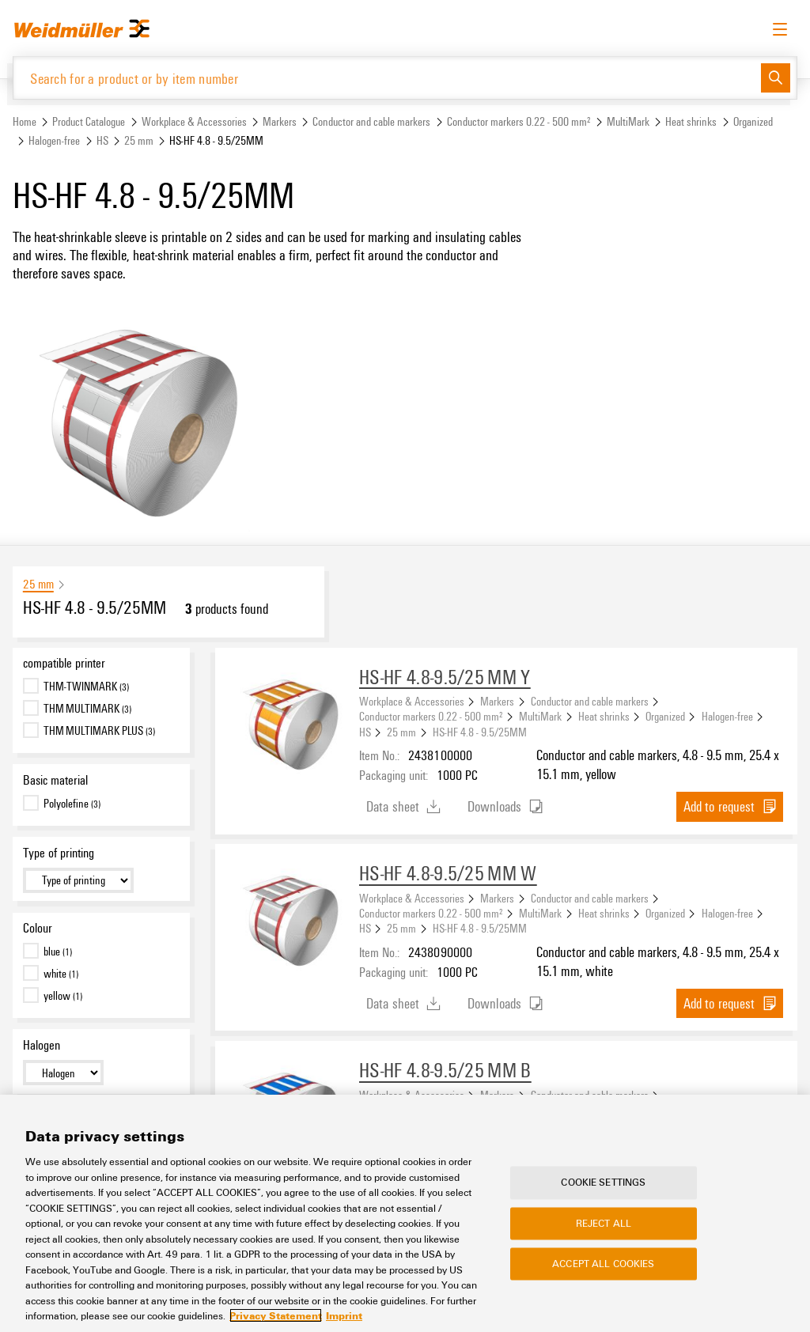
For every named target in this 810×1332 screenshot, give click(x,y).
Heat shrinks (691, 121)
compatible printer (64, 663)
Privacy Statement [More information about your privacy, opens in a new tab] (275, 1315)
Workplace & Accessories (194, 121)
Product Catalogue (88, 121)
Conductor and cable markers (371, 121)
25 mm (138, 140)
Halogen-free (54, 140)
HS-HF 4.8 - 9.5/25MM (480, 732)
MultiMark (628, 121)
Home (24, 121)
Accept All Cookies (603, 1263)
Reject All (603, 1223)
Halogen (41, 1045)
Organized (753, 121)
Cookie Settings (603, 1182)
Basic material (55, 780)
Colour (37, 928)
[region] (405, 1213)
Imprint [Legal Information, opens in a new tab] (344, 1315)
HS (102, 140)
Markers (280, 121)
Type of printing (58, 853)
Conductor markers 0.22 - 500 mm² (519, 121)
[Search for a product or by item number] (387, 78)
